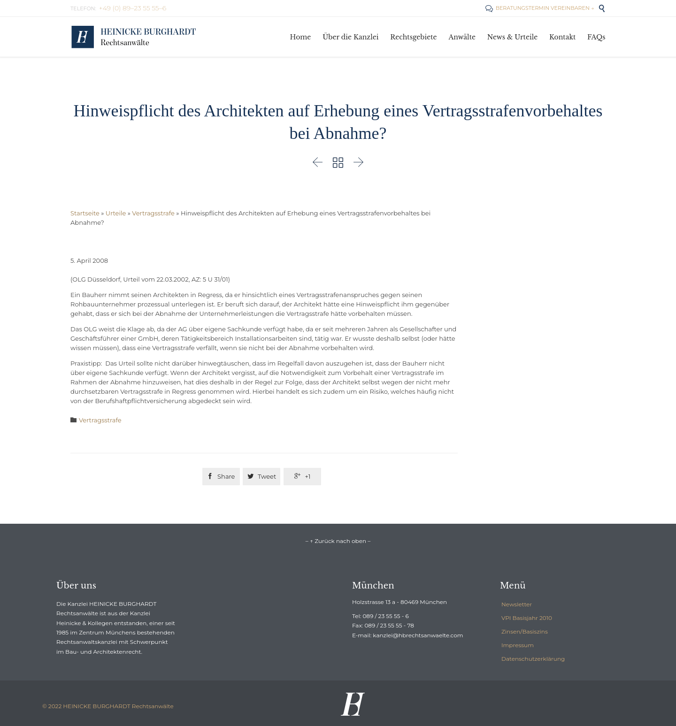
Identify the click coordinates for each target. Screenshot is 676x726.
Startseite (85, 213)
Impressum (517, 645)
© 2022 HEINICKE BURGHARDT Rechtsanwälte (108, 706)
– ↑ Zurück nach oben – (338, 540)
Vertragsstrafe (153, 213)
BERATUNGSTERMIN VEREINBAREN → (539, 8)
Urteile (116, 213)
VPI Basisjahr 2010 (526, 617)
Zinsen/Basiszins (524, 631)
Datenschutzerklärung (533, 658)
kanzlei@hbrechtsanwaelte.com (418, 635)
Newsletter (516, 604)
